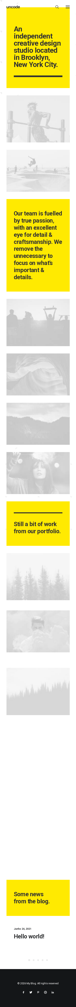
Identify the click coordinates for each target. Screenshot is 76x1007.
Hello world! (36, 936)
